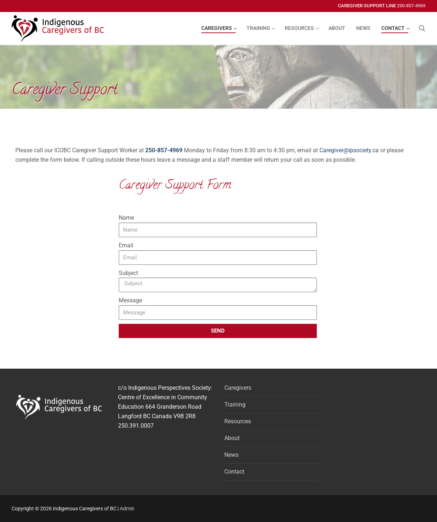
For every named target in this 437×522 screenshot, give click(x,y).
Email (126, 245)
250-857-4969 (411, 5)
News (231, 454)
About (232, 438)
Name (126, 217)
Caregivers (237, 387)
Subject (128, 273)
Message (130, 300)
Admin (127, 508)
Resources (237, 421)
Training (234, 404)
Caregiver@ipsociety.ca (349, 150)
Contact (234, 471)
